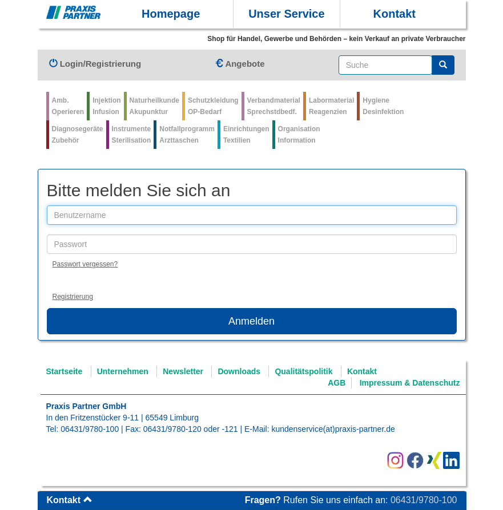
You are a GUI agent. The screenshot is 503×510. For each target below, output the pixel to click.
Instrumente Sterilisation (131, 134)
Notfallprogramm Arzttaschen (187, 134)
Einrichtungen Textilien (246, 134)
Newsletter (183, 371)
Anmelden (251, 321)
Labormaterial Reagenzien (331, 106)
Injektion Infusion (106, 106)
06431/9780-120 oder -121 (190, 429)
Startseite (64, 371)
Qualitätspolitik (303, 371)
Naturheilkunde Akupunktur (154, 106)
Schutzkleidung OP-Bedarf (213, 106)
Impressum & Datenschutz (410, 382)
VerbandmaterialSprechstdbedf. (273, 106)
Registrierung (73, 297)
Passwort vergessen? (85, 264)
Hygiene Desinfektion (383, 106)
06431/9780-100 (90, 429)
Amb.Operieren (68, 106)
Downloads (239, 371)
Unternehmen (122, 371)
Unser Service (286, 13)
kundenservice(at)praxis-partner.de (333, 429)
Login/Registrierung (95, 63)
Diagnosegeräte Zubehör (77, 134)
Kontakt (394, 13)
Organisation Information (299, 134)
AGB (336, 382)
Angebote (240, 63)
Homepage (171, 13)
